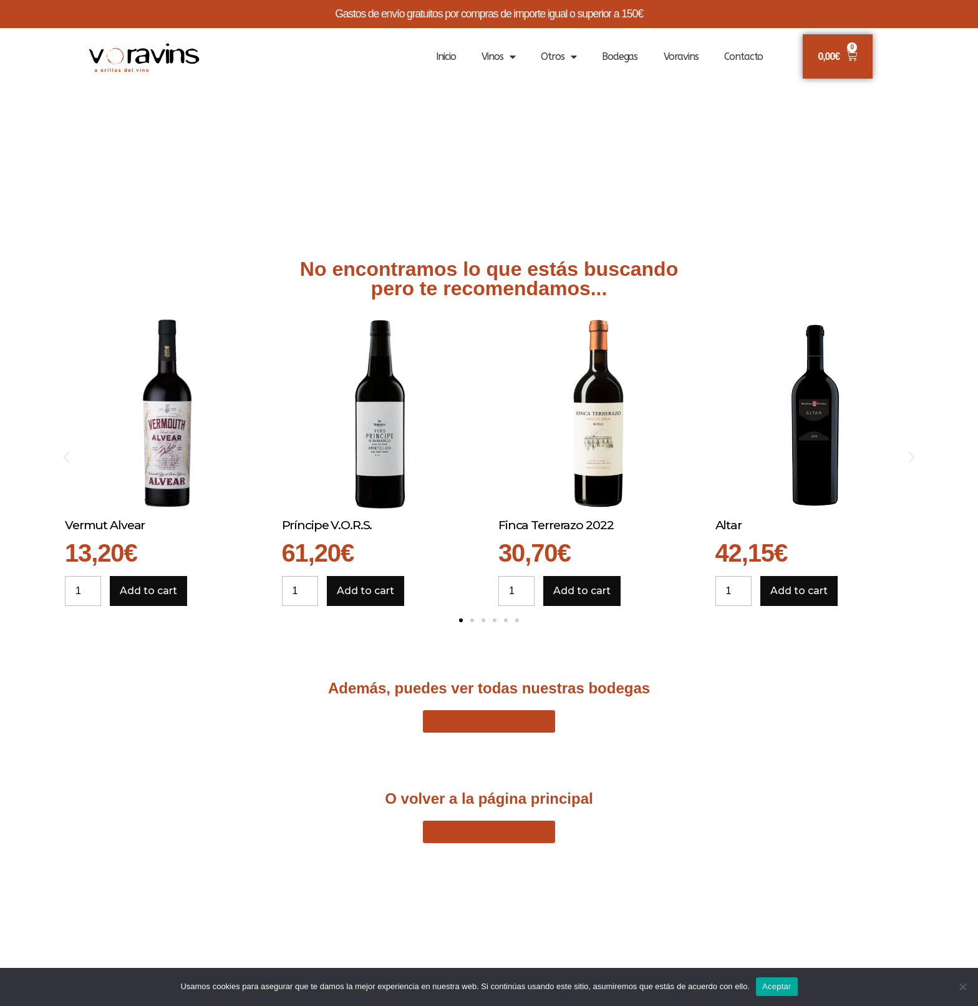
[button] (66, 457)
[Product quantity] (83, 591)
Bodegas (619, 56)
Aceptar (777, 986)
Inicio (446, 56)
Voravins (681, 56)
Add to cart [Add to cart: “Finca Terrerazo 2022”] (582, 591)
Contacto (743, 56)
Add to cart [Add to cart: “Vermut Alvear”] (148, 591)
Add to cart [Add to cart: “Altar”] (799, 591)
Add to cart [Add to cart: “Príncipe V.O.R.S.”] (365, 591)
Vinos (498, 57)
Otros (558, 57)
